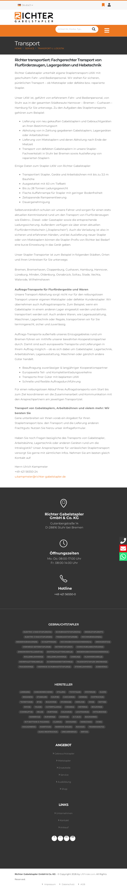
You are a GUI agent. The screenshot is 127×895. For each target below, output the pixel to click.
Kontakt (64, 825)
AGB (84, 889)
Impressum (49, 889)
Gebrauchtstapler (64, 758)
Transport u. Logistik (51, 48)
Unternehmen (64, 818)
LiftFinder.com (89, 879)
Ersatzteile (64, 773)
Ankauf (64, 832)
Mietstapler (64, 766)
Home (18, 48)
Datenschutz (69, 889)
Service (29, 48)
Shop (64, 794)
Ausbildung (64, 787)
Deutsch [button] (25, 5)
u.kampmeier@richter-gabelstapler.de (40, 476)
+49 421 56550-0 (65, 594)
